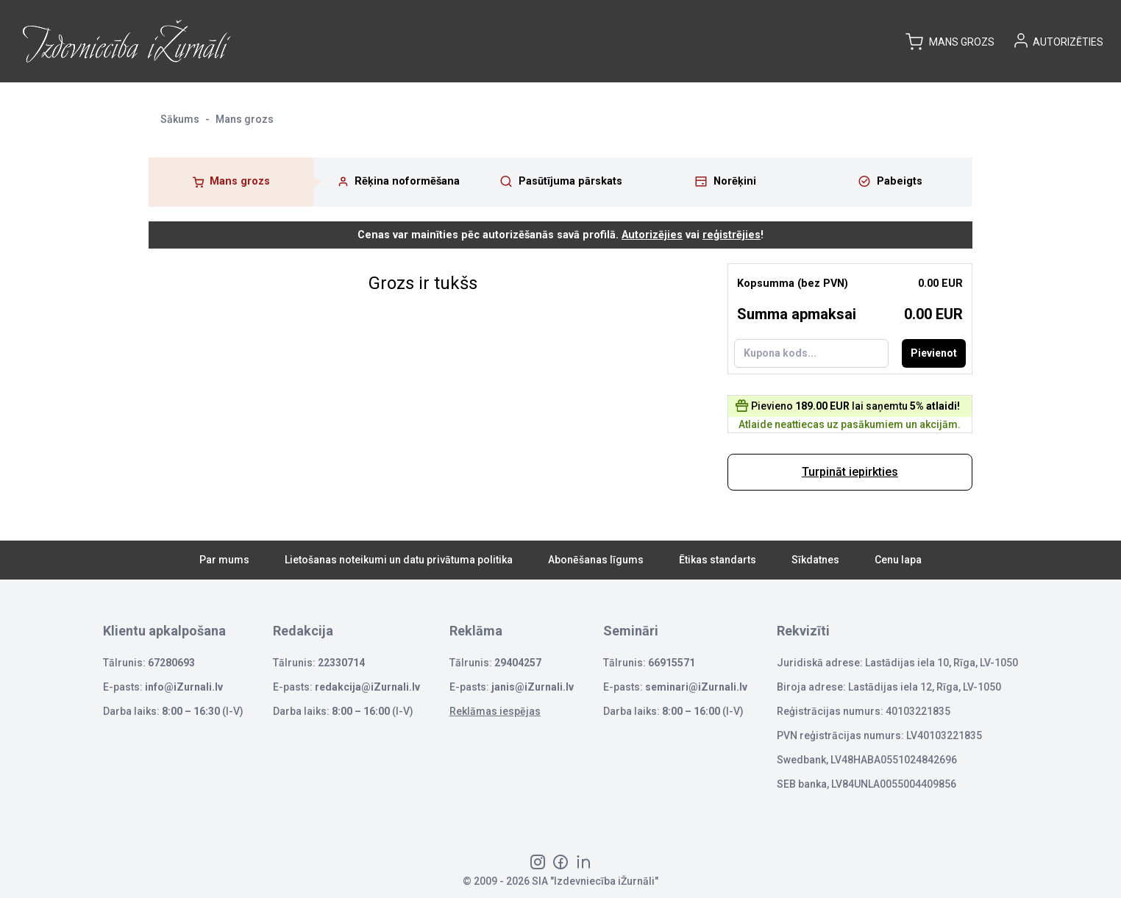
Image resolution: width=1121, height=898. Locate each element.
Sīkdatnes (815, 560)
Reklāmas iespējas (495, 711)
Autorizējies (652, 235)
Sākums (179, 119)
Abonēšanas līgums (596, 560)
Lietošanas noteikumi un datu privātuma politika (399, 560)
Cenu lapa (898, 560)
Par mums (224, 560)
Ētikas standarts (717, 560)
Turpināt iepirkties (850, 472)
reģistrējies (731, 235)
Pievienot (934, 353)
